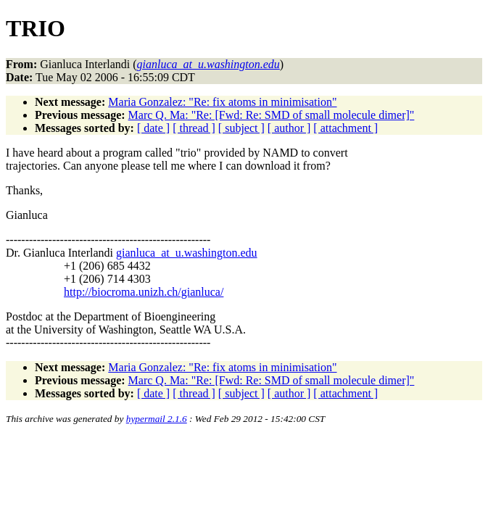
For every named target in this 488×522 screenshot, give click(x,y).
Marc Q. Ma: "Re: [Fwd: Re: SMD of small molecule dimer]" (271, 115)
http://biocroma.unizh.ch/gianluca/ (143, 292)
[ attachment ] (345, 128)
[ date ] (153, 128)
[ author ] (289, 128)
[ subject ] (241, 128)
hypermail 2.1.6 (156, 418)
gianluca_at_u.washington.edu (186, 252)
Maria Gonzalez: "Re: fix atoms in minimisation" (222, 102)
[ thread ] (194, 128)
